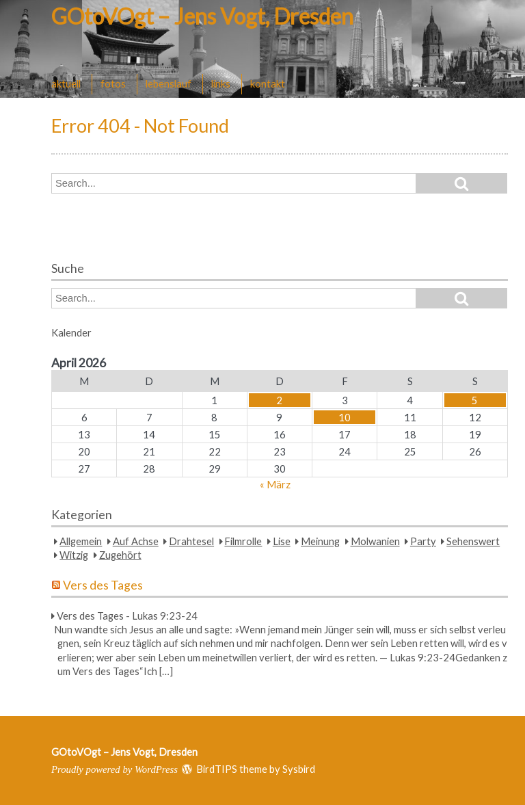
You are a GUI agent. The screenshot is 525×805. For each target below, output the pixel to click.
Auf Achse (136, 541)
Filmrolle (243, 541)
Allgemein (80, 541)
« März (275, 484)
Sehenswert (473, 541)
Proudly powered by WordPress (114, 769)
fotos (113, 83)
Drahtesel (191, 541)
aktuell (66, 83)
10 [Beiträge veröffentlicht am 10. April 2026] (344, 417)
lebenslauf (168, 83)
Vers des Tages (103, 585)
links (220, 83)
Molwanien (375, 541)
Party (423, 541)
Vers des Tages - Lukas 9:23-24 (127, 615)
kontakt (267, 83)
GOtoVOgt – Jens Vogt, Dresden (202, 16)
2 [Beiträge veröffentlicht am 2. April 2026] (279, 400)
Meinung (320, 541)
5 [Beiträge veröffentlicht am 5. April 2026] (475, 400)
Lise (282, 541)
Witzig (73, 555)
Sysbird (298, 769)
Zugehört (120, 555)
